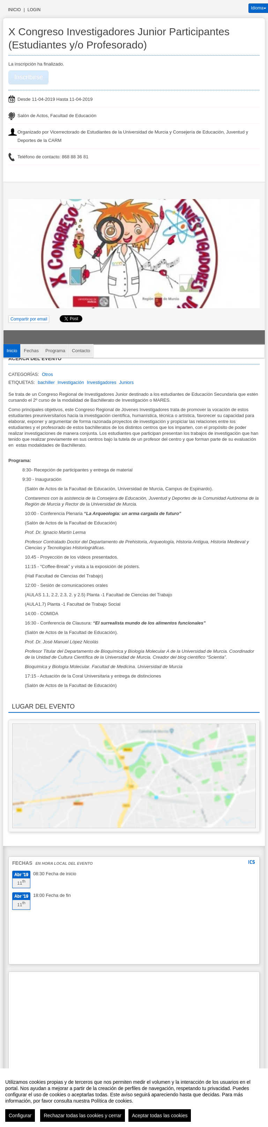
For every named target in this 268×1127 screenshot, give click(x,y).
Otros (47, 374)
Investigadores (102, 382)
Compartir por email (28, 319)
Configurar (20, 1115)
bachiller (46, 382)
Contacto (81, 350)
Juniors (126, 382)
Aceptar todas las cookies (160, 1115)
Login (34, 9)
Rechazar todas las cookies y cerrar (82, 1115)
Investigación (71, 382)
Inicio (14, 9)
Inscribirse (28, 77)
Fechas (31, 350)
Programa (55, 350)
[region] (134, 1097)
